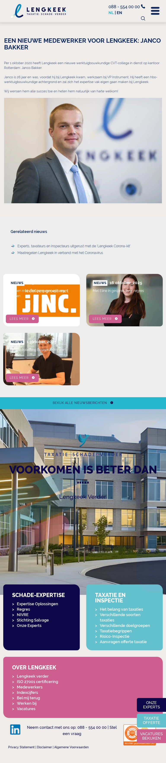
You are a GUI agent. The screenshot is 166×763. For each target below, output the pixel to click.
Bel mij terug (28, 698)
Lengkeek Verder (82, 496)
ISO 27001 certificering (37, 681)
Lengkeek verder (33, 676)
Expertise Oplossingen (37, 604)
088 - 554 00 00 (127, 6)
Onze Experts (29, 625)
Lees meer (19, 318)
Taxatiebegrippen (116, 631)
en (119, 12)
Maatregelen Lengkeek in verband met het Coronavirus (42, 253)
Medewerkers (30, 687)
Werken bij (27, 703)
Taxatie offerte (151, 720)
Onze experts (151, 704)
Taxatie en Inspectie (110, 597)
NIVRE (23, 614)
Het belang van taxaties (121, 609)
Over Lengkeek (34, 667)
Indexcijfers (27, 692)
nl (111, 12)
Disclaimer (44, 747)
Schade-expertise (38, 595)
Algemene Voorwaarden (71, 747)
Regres (23, 609)
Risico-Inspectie (114, 636)
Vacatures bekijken (151, 736)
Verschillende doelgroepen (125, 625)
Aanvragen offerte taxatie (123, 641)
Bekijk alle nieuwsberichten (80, 403)
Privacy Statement (21, 747)
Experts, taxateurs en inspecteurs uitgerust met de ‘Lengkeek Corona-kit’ (42, 246)
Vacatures (26, 708)
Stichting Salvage (33, 620)
